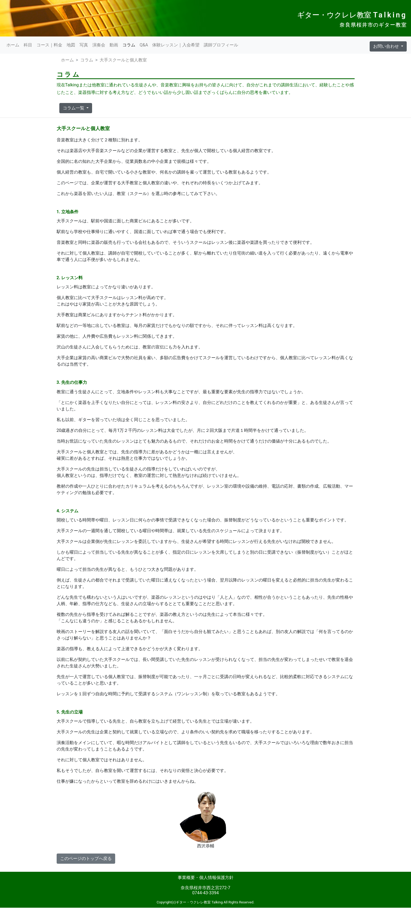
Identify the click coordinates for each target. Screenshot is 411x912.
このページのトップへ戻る (86, 858)
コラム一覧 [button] (74, 108)
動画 (114, 44)
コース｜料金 (49, 44)
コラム (128, 44)
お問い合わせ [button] (386, 46)
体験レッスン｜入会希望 (175, 44)
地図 (71, 44)
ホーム (12, 44)
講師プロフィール (221, 44)
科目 (28, 44)
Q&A (144, 44)
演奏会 (98, 44)
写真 (83, 44)
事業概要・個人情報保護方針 (206, 877)
